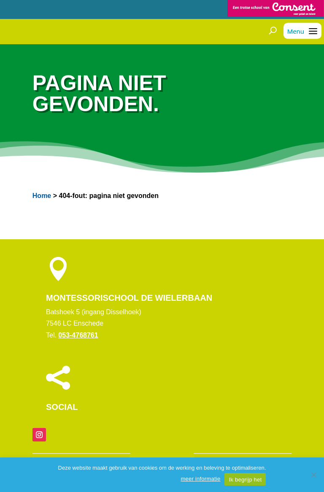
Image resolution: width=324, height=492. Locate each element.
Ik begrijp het (245, 479)
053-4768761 (78, 335)
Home (41, 195)
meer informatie (200, 479)
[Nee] (313, 475)
